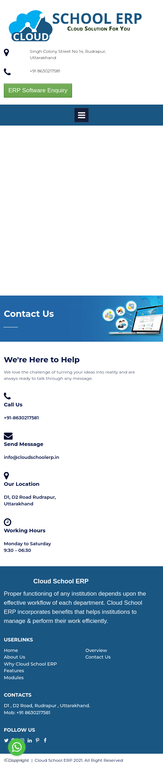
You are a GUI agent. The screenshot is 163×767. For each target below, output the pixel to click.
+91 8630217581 (45, 70)
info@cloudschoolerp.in (31, 457)
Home (11, 650)
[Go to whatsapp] (17, 747)
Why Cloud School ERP (30, 664)
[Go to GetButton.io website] (17, 760)
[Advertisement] (81, 210)
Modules (13, 677)
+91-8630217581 (21, 417)
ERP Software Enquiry (38, 90)
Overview (96, 650)
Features (14, 670)
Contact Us (98, 657)
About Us (14, 657)
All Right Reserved (104, 760)
